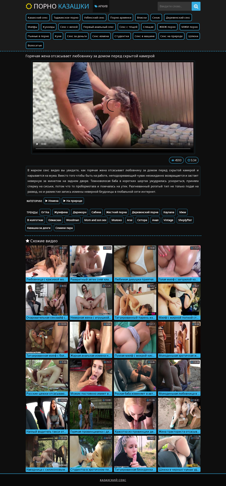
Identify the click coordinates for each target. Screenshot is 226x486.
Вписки (142, 17)
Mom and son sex (95, 220)
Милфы (32, 27)
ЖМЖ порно (167, 27)
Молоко (116, 220)
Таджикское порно (66, 17)
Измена (51, 200)
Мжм (182, 212)
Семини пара (64, 228)
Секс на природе (171, 36)
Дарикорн (79, 212)
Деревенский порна (145, 212)
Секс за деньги (77, 36)
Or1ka (45, 212)
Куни (58, 36)
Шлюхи (193, 36)
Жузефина (61, 212)
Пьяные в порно (38, 36)
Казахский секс (38, 17)
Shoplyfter (185, 220)
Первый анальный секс (98, 27)
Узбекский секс (94, 17)
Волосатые (35, 45)
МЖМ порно (189, 27)
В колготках (35, 220)
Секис (156, 17)
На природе (73, 200)
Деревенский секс (178, 17)
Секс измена (100, 36)
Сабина (96, 212)
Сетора (142, 220)
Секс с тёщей (128, 27)
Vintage (168, 220)
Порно (57, 6)
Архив (101, 6)
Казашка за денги (38, 228)
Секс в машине (145, 36)
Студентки (122, 36)
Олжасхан (54, 220)
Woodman (72, 220)
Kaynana (168, 212)
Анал (155, 220)
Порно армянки (120, 17)
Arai (129, 220)
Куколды (49, 27)
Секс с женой (69, 27)
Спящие (148, 27)
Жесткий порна (116, 212)
